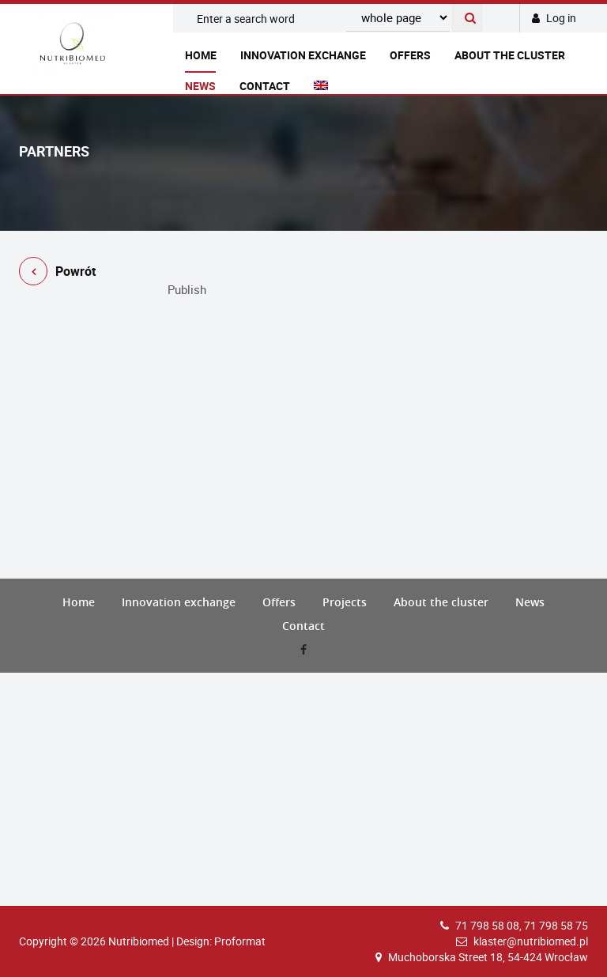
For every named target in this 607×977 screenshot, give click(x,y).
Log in (554, 17)
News (200, 85)
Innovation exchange (303, 54)
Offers (410, 54)
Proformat (240, 941)
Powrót (57, 273)
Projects (344, 601)
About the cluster (509, 54)
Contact (264, 85)
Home (201, 54)
